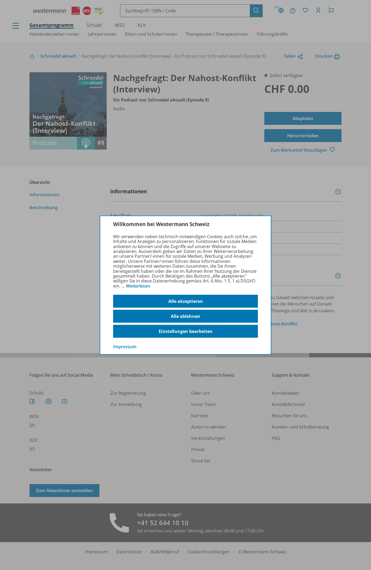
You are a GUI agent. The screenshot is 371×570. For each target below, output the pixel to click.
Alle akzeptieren (185, 301)
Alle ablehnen (185, 316)
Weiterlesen (138, 286)
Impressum (124, 347)
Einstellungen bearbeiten (186, 331)
